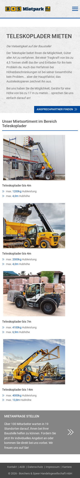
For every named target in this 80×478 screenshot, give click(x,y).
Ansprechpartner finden (57, 109)
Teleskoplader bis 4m (16, 185)
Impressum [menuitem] (53, 466)
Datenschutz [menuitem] (35, 466)
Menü (75, 8)
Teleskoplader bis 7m (16, 321)
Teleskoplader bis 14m (17, 389)
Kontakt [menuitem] (12, 466)
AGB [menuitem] (22, 466)
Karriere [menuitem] (67, 466)
